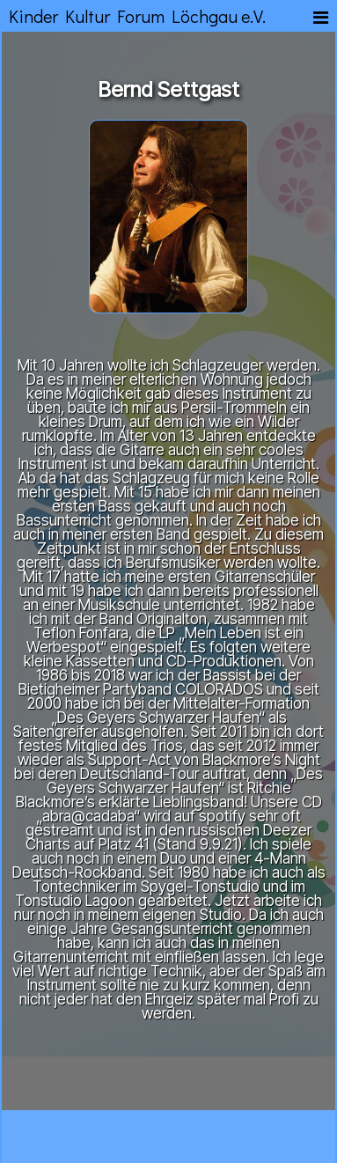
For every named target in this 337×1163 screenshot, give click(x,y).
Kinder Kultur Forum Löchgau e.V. (137, 15)
